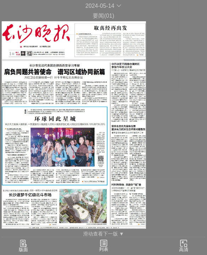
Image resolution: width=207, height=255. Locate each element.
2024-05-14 (103, 6)
